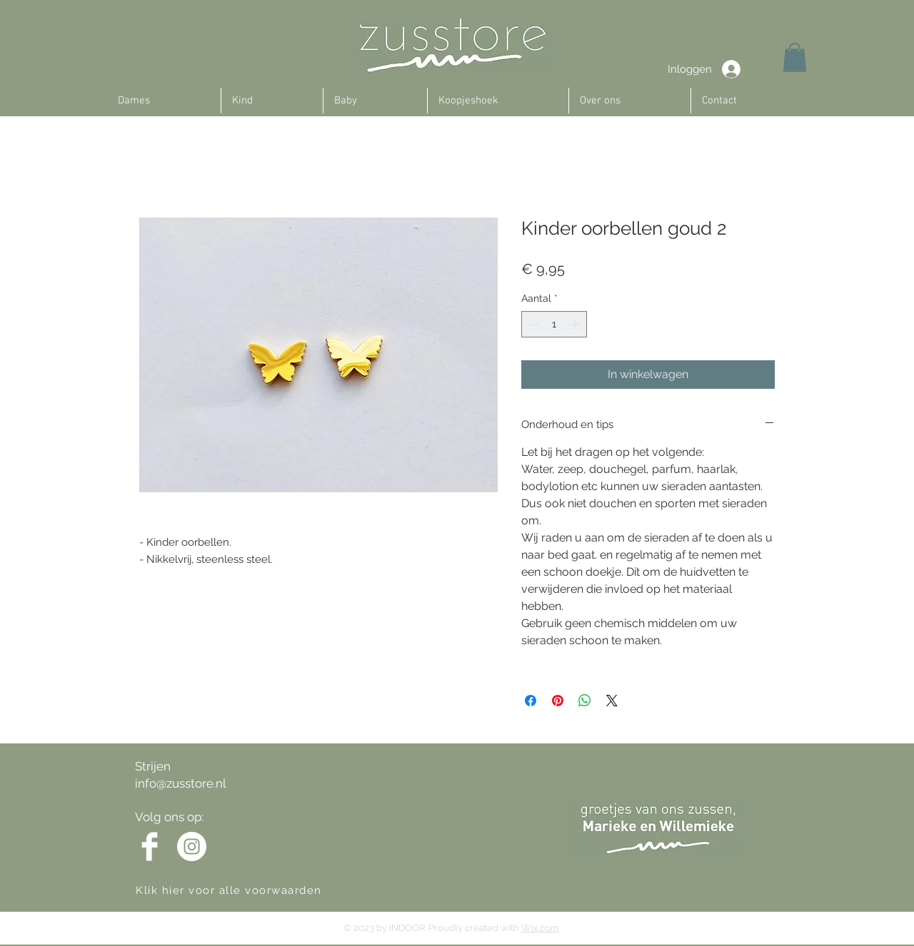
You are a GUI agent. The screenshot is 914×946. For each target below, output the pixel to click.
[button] (795, 57)
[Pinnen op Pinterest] (557, 700)
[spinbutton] (554, 324)
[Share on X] (612, 700)
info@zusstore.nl (180, 783)
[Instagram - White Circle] (191, 846)
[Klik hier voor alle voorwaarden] (242, 890)
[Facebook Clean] (149, 846)
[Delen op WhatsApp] (584, 700)
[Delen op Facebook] (530, 700)
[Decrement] (532, 324)
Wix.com (540, 927)
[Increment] (576, 324)
